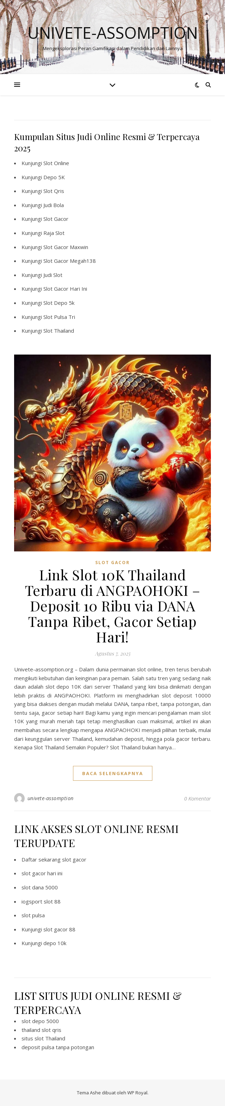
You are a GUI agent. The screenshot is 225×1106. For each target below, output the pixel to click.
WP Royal (137, 1092)
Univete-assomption (113, 33)
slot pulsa (33, 915)
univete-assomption (51, 798)
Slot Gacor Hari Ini (65, 288)
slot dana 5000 (40, 887)
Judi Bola (53, 204)
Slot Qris (53, 190)
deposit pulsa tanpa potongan (58, 1047)
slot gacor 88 (59, 929)
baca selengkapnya (112, 773)
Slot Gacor (55, 218)
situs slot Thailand (43, 1038)
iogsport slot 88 (41, 901)
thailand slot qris (41, 1029)
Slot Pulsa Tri (59, 316)
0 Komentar (197, 798)
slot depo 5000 (40, 1021)
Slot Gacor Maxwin (65, 246)
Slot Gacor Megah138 (69, 260)
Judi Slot (52, 274)
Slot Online (56, 163)
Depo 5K (54, 177)
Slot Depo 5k (58, 302)
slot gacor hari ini (42, 873)
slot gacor (112, 563)
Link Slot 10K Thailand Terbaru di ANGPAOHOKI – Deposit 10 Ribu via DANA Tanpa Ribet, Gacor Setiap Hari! (112, 605)
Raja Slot (54, 232)
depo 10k (54, 943)
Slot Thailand (58, 330)
